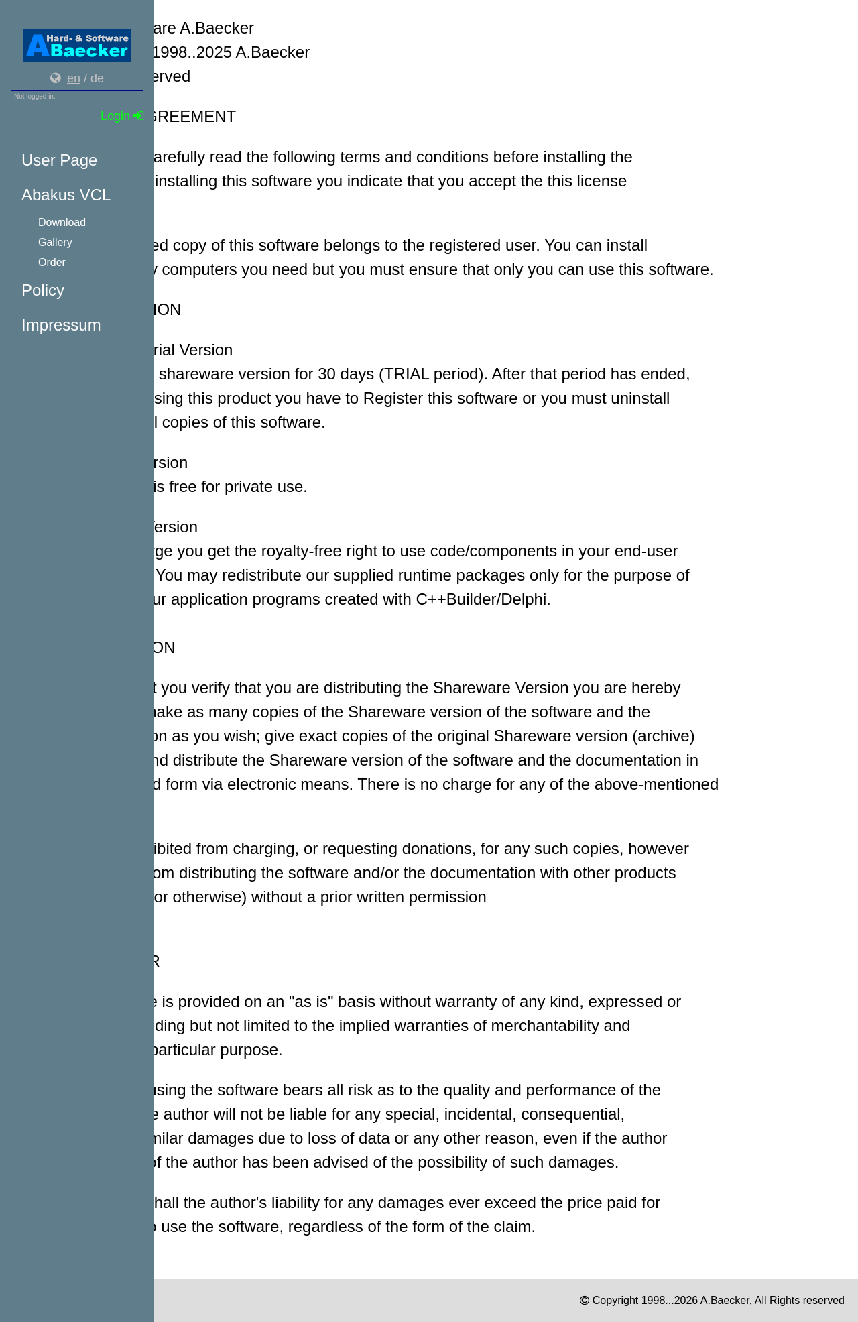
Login (122, 116)
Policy (42, 290)
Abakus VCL (66, 195)
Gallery (55, 242)
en (73, 78)
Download (62, 222)
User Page (59, 160)
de (97, 78)
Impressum (61, 325)
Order (52, 262)
